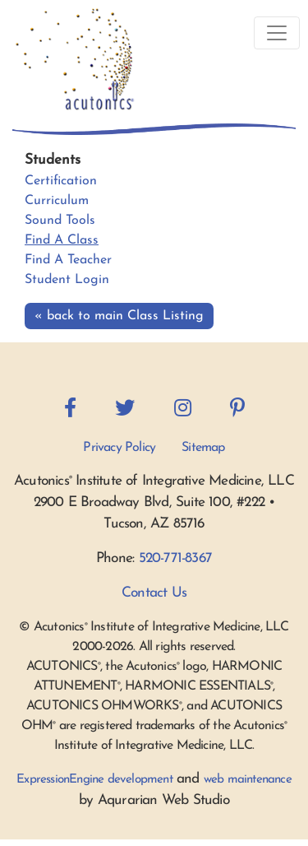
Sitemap (203, 447)
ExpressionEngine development (94, 780)
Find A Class (62, 240)
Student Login (67, 279)
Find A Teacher (68, 260)
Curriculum (57, 200)
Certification (61, 181)
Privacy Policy (119, 447)
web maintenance (248, 780)
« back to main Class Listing (119, 316)
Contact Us (154, 593)
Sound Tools (60, 220)
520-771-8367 (175, 558)
